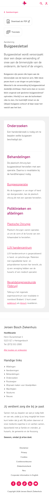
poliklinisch (11, 303)
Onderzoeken (12, 378)
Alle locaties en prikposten (15, 350)
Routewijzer (11, 382)
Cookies (24, 457)
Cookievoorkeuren (24, 461)
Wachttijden (11, 389)
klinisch (23, 303)
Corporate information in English (24, 475)
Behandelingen (12, 374)
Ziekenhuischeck (24, 466)
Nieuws (9, 396)
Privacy (24, 452)
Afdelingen (11, 367)
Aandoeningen (12, 370)
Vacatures (10, 393)
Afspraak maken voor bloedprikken (21, 385)
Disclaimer (24, 448)
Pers (24, 470)
